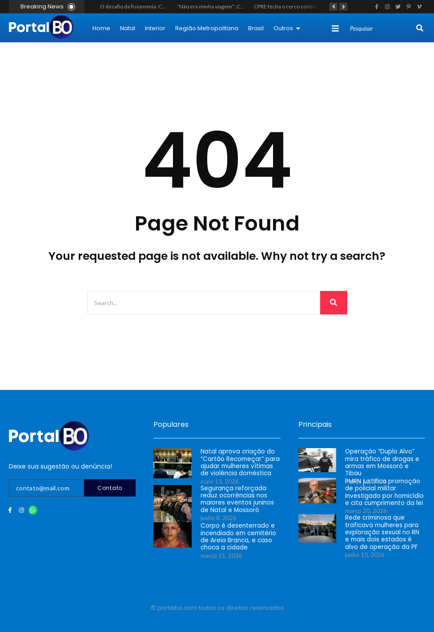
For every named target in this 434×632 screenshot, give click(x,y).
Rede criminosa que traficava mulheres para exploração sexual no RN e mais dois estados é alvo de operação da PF (383, 531)
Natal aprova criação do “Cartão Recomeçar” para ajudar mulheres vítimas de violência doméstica (240, 462)
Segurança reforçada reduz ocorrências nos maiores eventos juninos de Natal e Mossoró (236, 499)
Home (101, 28)
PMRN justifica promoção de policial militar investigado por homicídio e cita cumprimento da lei (383, 491)
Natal (127, 28)
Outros (286, 28)
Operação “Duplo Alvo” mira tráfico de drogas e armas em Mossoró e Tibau (385, 458)
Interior (155, 28)
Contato (109, 488)
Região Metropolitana (206, 28)
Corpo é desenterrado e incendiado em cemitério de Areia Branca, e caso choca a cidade (237, 536)
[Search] (382, 29)
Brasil (256, 28)
